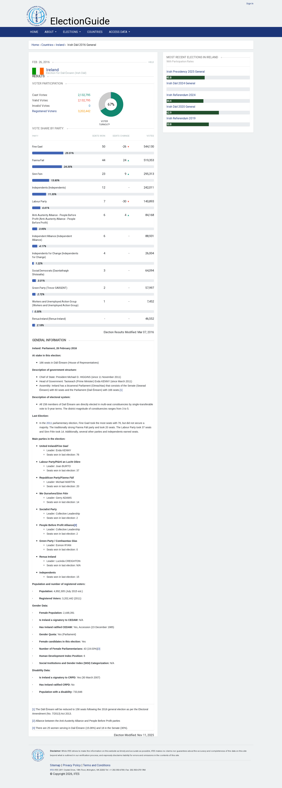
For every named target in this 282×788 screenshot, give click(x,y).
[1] (121, 390)
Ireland (60, 45)
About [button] (49, 32)
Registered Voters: (44, 111)
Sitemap (55, 765)
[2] (33, 720)
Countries (95, 32)
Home (34, 32)
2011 (49, 423)
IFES (52, 770)
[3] (98, 648)
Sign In (249, 3)
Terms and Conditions (96, 765)
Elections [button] (71, 32)
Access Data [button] (118, 32)
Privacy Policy (72, 765)
